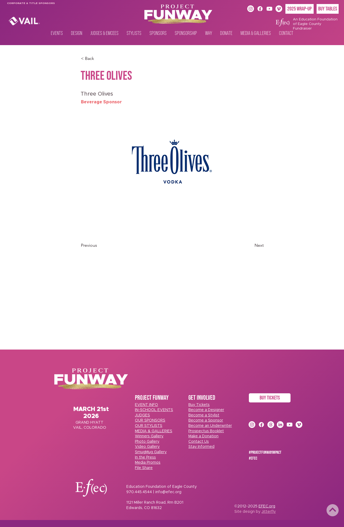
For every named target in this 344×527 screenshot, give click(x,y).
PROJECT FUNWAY (152, 398)
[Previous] (98, 245)
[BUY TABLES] (328, 9)
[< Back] (98, 58)
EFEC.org (267, 506)
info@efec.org (168, 492)
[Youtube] (269, 8)
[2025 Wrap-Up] (299, 9)
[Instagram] (250, 8)
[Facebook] (260, 8)
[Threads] (270, 424)
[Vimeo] (278, 8)
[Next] (250, 245)
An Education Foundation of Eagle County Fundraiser (315, 24)
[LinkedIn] (280, 424)
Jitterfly (268, 512)
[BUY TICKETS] (270, 397)
